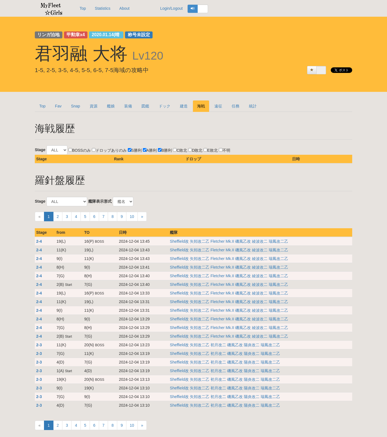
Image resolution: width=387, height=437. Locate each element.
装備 (128, 106)
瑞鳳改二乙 (278, 241)
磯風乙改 (243, 241)
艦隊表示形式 (100, 201)
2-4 (39, 241)
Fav (58, 106)
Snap (75, 106)
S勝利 (135, 150)
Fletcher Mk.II (222, 241)
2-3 (39, 345)
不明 (224, 150)
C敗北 (180, 150)
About (124, 8)
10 (132, 216)
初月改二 (218, 345)
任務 (235, 106)
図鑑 (145, 106)
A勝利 (150, 150)
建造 (184, 106)
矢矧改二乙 (200, 241)
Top (83, 8)
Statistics (103, 8)
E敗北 (210, 150)
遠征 (218, 106)
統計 (253, 106)
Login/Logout (171, 8)
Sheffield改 (180, 241)
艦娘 (111, 106)
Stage (40, 150)
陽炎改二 (252, 345)
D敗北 (195, 150)
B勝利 (165, 150)
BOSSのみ (79, 150)
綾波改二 (260, 241)
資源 (93, 106)
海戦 (201, 106)
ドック (164, 106)
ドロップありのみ (109, 150)
